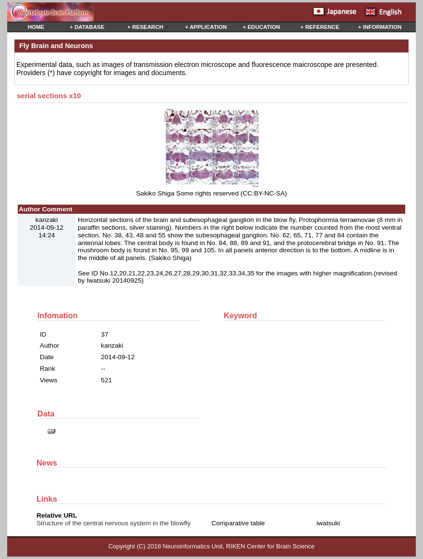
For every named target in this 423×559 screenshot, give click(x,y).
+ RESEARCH (145, 27)
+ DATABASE (87, 27)
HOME (36, 27)
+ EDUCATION (261, 27)
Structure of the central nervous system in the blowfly (114, 523)
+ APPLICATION (206, 27)
